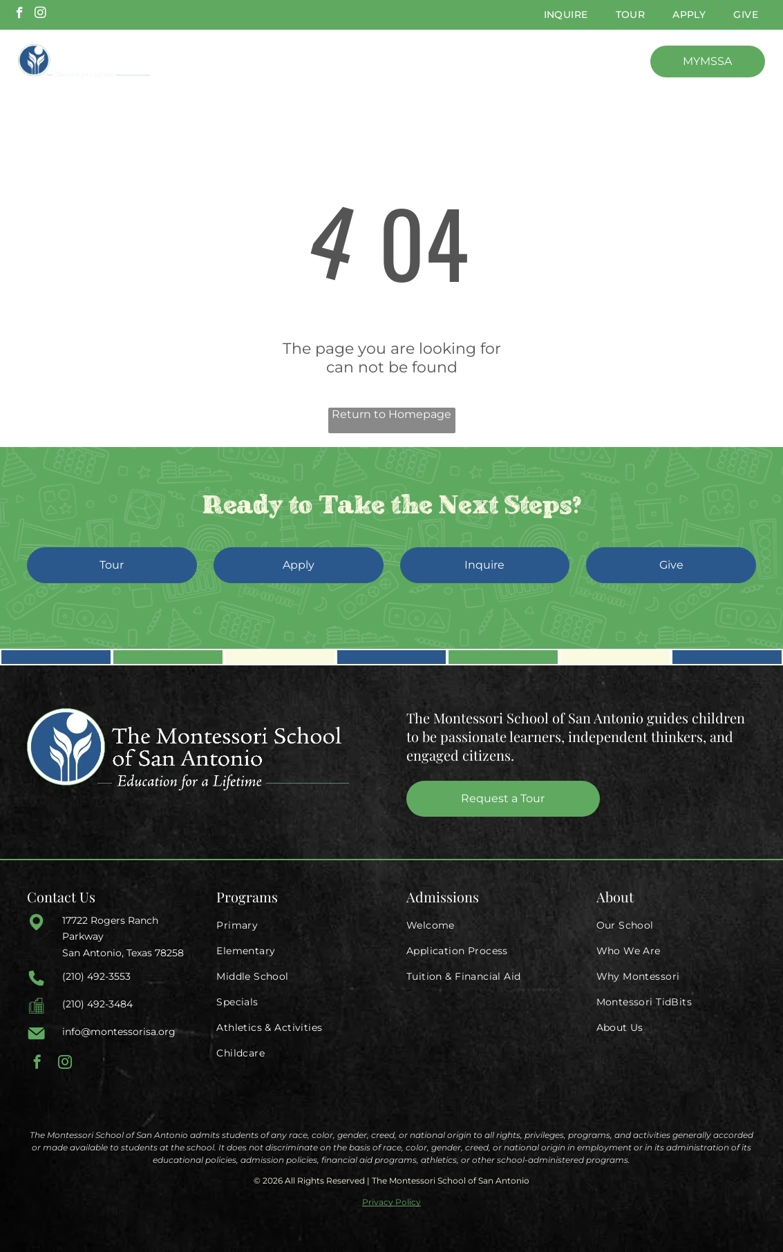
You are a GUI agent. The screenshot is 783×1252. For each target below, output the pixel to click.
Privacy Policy (391, 1202)
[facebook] (19, 14)
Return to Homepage (391, 414)
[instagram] (40, 14)
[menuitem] (566, 15)
